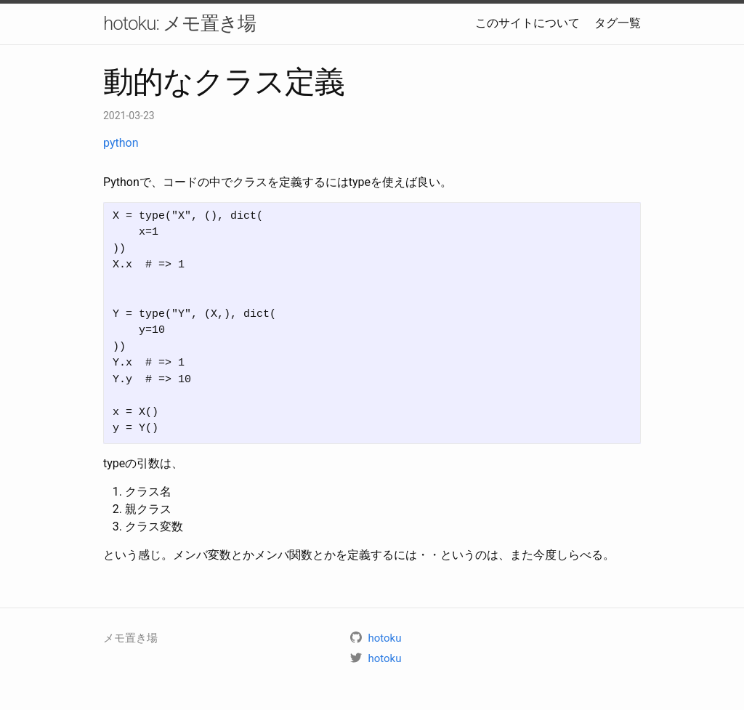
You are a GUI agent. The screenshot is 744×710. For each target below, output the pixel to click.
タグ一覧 (617, 23)
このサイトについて (527, 23)
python (120, 143)
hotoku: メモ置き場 (179, 23)
